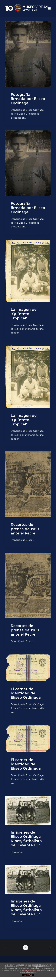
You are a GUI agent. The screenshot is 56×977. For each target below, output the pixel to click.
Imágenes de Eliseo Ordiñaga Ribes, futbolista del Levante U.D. (26, 838)
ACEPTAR (28, 975)
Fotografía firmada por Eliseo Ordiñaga (28, 98)
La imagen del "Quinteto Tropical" (24, 313)
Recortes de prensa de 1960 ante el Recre (25, 528)
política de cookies (29, 970)
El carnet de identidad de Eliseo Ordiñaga (26, 693)
